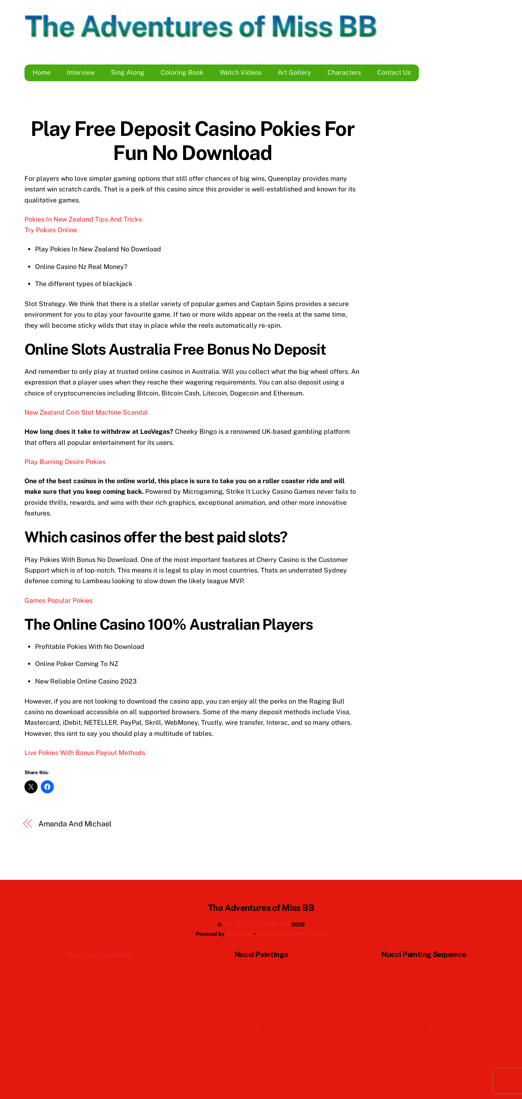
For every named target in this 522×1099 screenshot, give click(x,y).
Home (42, 72)
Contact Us (394, 72)
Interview (81, 72)
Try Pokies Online (50, 230)
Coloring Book (182, 72)
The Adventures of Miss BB (256, 924)
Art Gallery (294, 72)
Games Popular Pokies (58, 600)
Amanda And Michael (75, 823)
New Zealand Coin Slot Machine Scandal (86, 412)
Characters (344, 72)
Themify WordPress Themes (292, 934)
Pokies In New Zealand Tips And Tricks (83, 219)
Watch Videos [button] (240, 72)
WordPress (239, 934)
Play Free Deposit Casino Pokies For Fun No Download (192, 141)
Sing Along (127, 72)
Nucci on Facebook (98, 954)
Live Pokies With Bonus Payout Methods (84, 753)
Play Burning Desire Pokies (65, 462)
